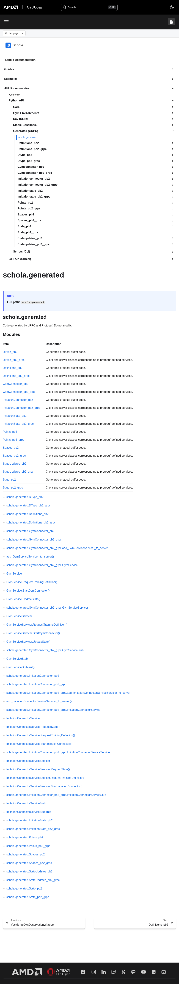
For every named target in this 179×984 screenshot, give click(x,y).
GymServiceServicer (19, 616)
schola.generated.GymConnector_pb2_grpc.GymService (42, 565)
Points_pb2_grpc (13, 439)
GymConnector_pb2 (15, 383)
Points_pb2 (10, 431)
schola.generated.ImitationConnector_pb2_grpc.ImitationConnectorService (53, 709)
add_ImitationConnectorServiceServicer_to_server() (39, 701)
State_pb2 (9, 479)
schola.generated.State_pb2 (24, 888)
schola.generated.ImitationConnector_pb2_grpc (36, 684)
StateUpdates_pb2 (14, 463)
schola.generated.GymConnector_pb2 (30, 531)
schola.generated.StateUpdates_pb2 (29, 871)
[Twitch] (113, 972)
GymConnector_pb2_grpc (19, 391)
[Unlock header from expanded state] (171, 21)
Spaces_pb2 (11, 447)
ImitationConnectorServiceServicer (28, 760)
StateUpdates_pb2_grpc (18, 471)
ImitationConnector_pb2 (18, 399)
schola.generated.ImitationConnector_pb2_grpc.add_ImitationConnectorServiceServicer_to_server (68, 692)
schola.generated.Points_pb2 (24, 837)
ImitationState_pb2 (14, 415)
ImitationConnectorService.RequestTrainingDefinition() (40, 735)
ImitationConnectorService (23, 718)
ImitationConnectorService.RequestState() (33, 726)
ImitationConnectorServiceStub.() (29, 811)
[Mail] (163, 972)
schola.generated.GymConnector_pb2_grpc (33, 539)
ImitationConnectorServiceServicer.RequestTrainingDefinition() (45, 777)
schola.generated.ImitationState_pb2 (29, 820)
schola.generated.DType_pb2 (24, 496)
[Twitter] (123, 972)
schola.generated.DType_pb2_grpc (28, 505)
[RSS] (154, 972)
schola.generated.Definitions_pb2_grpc (31, 522)
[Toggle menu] (6, 21)
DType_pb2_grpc (13, 359)
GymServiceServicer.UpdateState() (28, 641)
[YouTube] (143, 972)
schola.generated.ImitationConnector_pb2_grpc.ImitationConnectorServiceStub (56, 794)
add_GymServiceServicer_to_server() (30, 556)
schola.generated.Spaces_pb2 (25, 854)
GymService (14, 573)
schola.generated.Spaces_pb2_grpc (29, 862)
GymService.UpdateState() (23, 599)
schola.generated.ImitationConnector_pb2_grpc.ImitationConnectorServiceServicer (58, 752)
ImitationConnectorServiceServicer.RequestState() (38, 769)
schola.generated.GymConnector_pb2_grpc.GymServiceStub (45, 650)
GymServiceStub (17, 658)
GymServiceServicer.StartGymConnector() (33, 633)
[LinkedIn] (103, 972)
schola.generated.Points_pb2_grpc (28, 845)
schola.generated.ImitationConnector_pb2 (32, 675)
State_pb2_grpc (13, 487)
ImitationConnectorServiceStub (26, 803)
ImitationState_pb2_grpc (18, 423)
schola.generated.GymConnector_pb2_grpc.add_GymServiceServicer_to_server (57, 548)
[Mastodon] (133, 972)
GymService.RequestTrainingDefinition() (31, 582)
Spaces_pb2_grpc (14, 455)
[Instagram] (94, 972)
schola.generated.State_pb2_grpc (27, 897)
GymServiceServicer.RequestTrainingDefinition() (36, 624)
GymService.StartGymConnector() (28, 590)
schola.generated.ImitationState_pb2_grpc (33, 828)
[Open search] (89, 7)
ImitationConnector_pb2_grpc (21, 407)
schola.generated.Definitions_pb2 (27, 513)
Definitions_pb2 (12, 367)
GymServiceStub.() (20, 667)
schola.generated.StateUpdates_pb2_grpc (33, 880)
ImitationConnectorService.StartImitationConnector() (39, 743)
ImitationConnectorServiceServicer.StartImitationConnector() (44, 786)
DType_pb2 (10, 351)
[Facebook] (83, 972)
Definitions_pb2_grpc (16, 375)
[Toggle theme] (171, 7)
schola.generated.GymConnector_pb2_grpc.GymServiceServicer (47, 607)
